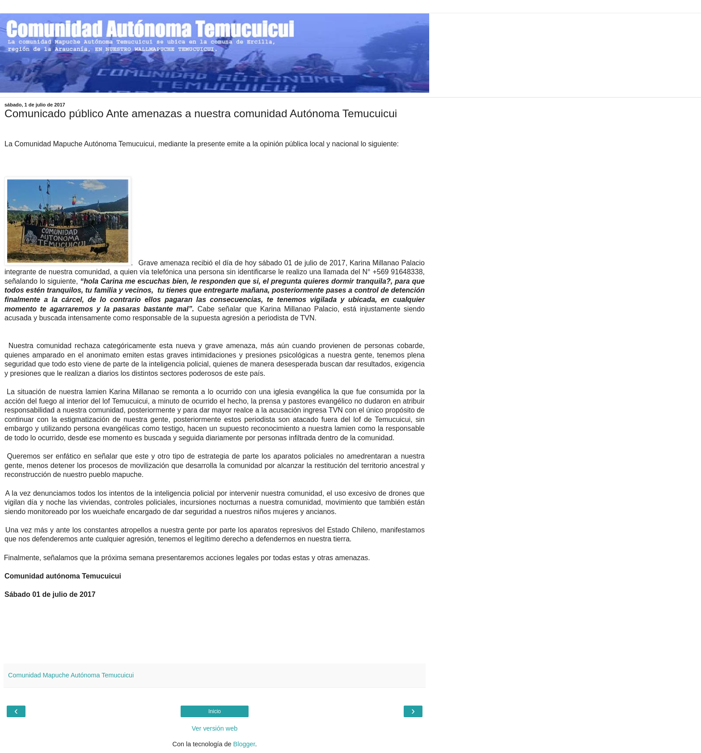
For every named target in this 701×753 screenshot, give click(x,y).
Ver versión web (214, 728)
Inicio (214, 711)
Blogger (244, 744)
